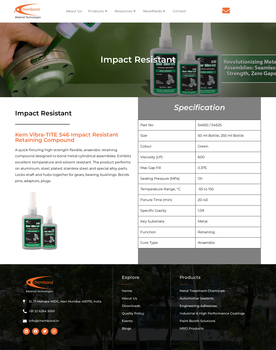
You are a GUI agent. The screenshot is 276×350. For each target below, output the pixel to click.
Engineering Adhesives (198, 306)
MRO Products (192, 328)
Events (127, 321)
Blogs (126, 328)
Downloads (131, 306)
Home (127, 291)
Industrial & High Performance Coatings (212, 313)
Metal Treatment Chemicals (202, 291)
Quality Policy (133, 313)
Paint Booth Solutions (197, 321)
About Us (129, 298)
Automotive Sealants (197, 298)
